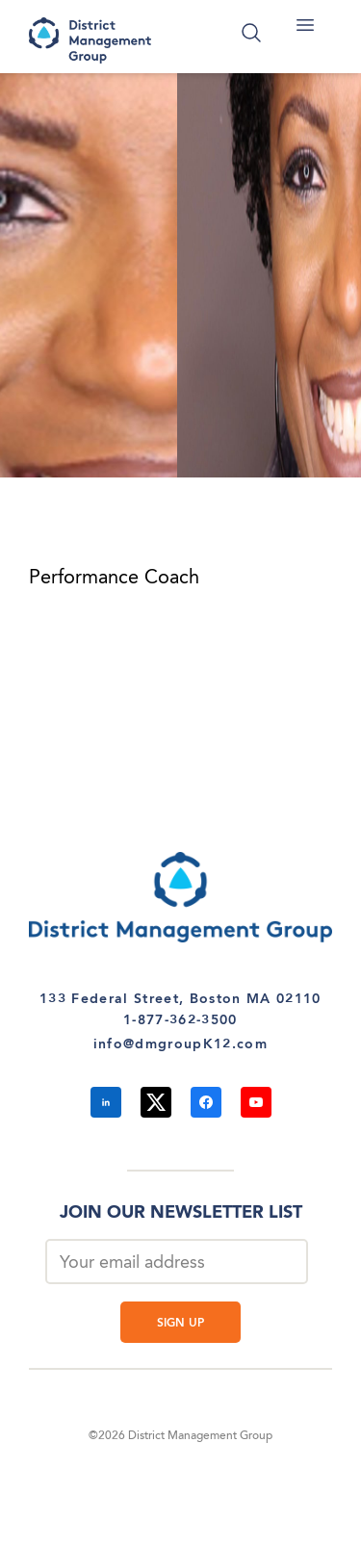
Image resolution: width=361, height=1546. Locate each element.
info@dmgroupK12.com (180, 1044)
